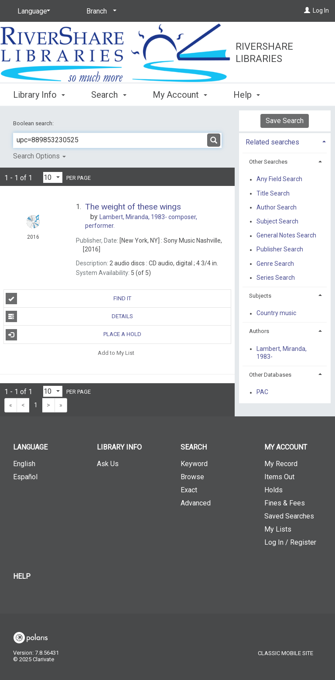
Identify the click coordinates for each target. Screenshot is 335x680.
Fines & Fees (284, 503)
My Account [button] (180, 93)
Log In (321, 10)
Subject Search (277, 221)
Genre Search (275, 263)
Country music (276, 313)
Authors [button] (259, 331)
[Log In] (307, 10)
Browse (192, 477)
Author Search (276, 207)
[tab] (285, 141)
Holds (273, 490)
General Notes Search (286, 235)
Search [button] (108, 93)
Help (22, 576)
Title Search (273, 193)
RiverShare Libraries (264, 52)
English (24, 464)
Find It (68, 298)
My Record (280, 464)
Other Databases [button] (270, 374)
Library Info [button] (39, 93)
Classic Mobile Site (285, 653)
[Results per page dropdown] (52, 177)
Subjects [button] (260, 295)
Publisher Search (279, 249)
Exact (189, 490)
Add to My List (116, 353)
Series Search (275, 277)
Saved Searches (289, 516)
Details (69, 316)
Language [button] (30, 447)
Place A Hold (73, 334)
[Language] (32, 11)
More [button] (250, 94)
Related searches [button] (272, 142)
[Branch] (100, 11)
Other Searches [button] (268, 161)
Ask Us (108, 464)
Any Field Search (279, 179)
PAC (262, 392)
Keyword (194, 464)
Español (25, 477)
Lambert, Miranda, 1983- (281, 352)
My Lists (277, 529)
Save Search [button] (285, 121)
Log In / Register (290, 542)
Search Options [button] (39, 156)
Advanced (196, 503)
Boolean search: (34, 123)
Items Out (279, 477)
